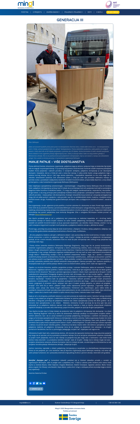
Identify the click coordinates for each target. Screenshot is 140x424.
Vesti (90, 12)
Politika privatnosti (70, 411)
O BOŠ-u (99, 12)
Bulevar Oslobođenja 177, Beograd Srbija (69, 403)
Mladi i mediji (112, 12)
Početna (24, 12)
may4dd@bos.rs (24, 403)
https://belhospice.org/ (43, 215)
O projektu (37, 12)
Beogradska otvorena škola (75, 408)
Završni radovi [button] (52, 12)
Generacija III (36, 389)
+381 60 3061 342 (114, 403)
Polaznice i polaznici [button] (73, 12)
